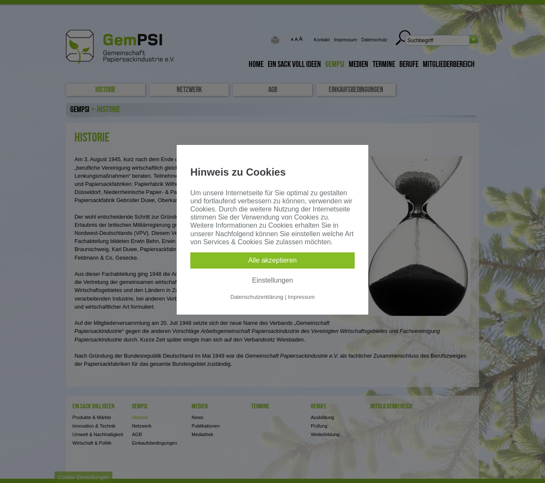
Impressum (301, 297)
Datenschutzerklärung (256, 297)
